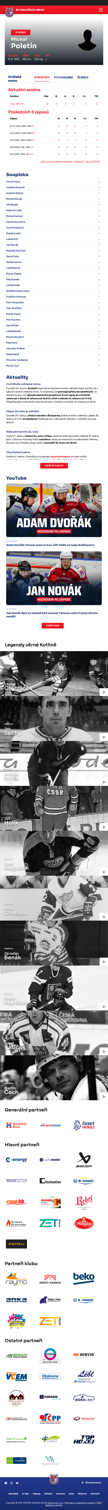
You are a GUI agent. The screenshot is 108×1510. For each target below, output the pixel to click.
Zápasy (36, 1493)
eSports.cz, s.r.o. (55, 1503)
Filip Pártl (11, 342)
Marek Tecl (12, 365)
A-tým (25, 1493)
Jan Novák (12, 244)
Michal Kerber (14, 216)
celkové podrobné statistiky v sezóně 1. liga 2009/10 (70, 161)
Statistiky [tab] (42, 77)
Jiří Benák (12, 204)
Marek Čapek (14, 273)
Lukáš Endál (13, 285)
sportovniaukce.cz (62, 456)
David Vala (12, 256)
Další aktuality (54, 465)
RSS (99, 1503)
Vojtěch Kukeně (15, 187)
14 (47, 103)
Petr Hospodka (15, 302)
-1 (86, 126)
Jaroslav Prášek (15, 348)
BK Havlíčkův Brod (30, 10)
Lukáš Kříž (12, 239)
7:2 (32, 147)
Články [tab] (82, 77)
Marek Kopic (13, 314)
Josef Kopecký (15, 227)
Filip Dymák (13, 279)
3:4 (31, 154)
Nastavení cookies (54, 1505)
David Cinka (13, 181)
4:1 (32, 126)
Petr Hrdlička (14, 308)
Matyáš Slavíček (16, 250)
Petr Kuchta (13, 319)
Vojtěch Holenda (16, 296)
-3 (85, 103)
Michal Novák (14, 198)
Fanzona (60, 1493)
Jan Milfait (12, 325)
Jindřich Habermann (18, 291)
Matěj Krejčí (13, 233)
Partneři (95, 1493)
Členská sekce (91, 1482)
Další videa (52, 625)
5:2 (33, 133)
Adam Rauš (12, 354)
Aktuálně (13, 1493)
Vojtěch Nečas (14, 193)
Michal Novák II (15, 337)
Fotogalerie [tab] (63, 77)
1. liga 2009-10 (16, 103)
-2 (86, 147)
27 (97, 103)
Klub (71, 1493)
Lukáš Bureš (13, 267)
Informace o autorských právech (80, 1503)
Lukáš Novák (13, 331)
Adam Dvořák (14, 210)
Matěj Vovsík (14, 262)
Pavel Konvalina (15, 221)
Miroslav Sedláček (17, 360)
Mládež (48, 1493)
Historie (82, 1493)
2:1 (33, 140)
